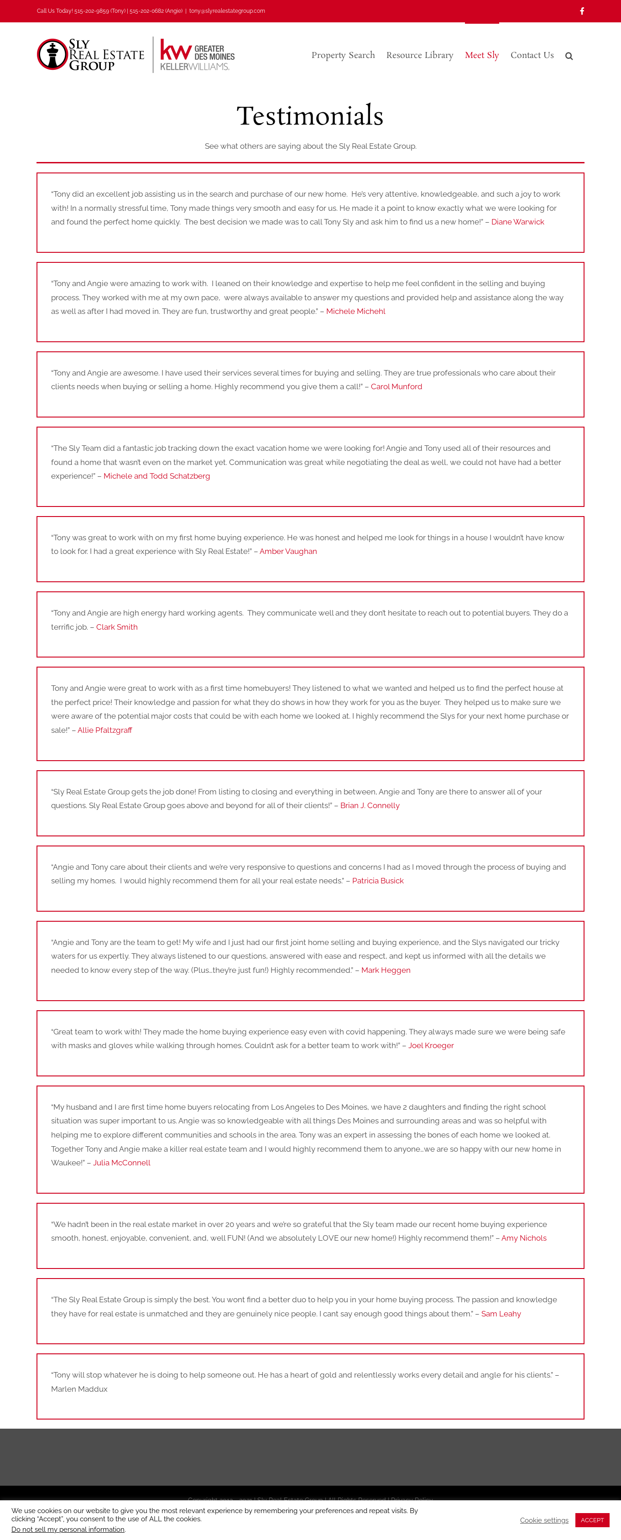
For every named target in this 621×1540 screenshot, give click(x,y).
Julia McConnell (122, 1162)
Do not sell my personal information (68, 1529)
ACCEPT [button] (592, 1520)
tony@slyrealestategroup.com (227, 11)
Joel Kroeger (431, 1045)
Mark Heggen (386, 970)
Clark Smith (117, 627)
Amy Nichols (524, 1237)
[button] (569, 54)
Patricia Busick (378, 880)
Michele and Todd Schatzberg (157, 475)
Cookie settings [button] (544, 1520)
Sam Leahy (501, 1313)
